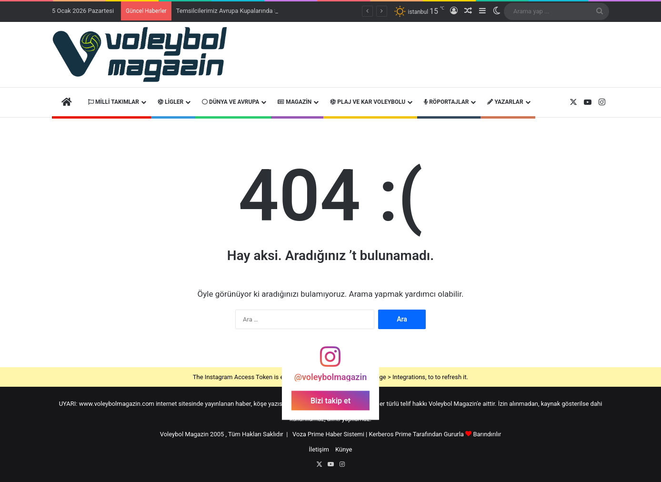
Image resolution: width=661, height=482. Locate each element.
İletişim (319, 449)
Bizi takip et (330, 400)
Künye (343, 449)
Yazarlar (505, 102)
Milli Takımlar (113, 102)
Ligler (170, 102)
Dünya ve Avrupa (230, 102)
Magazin (294, 102)
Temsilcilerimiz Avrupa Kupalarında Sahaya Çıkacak (247, 10)
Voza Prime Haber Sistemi (328, 434)
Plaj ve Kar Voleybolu (367, 102)
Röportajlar (446, 102)
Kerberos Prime (390, 434)
